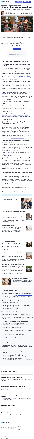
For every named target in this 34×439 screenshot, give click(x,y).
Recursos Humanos (4, 5)
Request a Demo (18, 1)
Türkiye (19, 431)
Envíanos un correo (4, 438)
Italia (19, 429)
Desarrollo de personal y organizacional (15, 5)
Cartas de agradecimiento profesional (11, 377)
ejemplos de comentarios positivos (23, 295)
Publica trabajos (27, 1)
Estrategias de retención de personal (21, 278)
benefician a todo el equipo (17, 138)
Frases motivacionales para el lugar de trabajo (14, 412)
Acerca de (3, 435)
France (19, 427)
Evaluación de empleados (8, 405)
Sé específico (9, 152)
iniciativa (5, 93)
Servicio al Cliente (4, 436)
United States (20, 424)
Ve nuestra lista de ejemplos (8, 337)
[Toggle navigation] (32, 1)
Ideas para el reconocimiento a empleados (13, 386)
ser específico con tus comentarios (21, 76)
